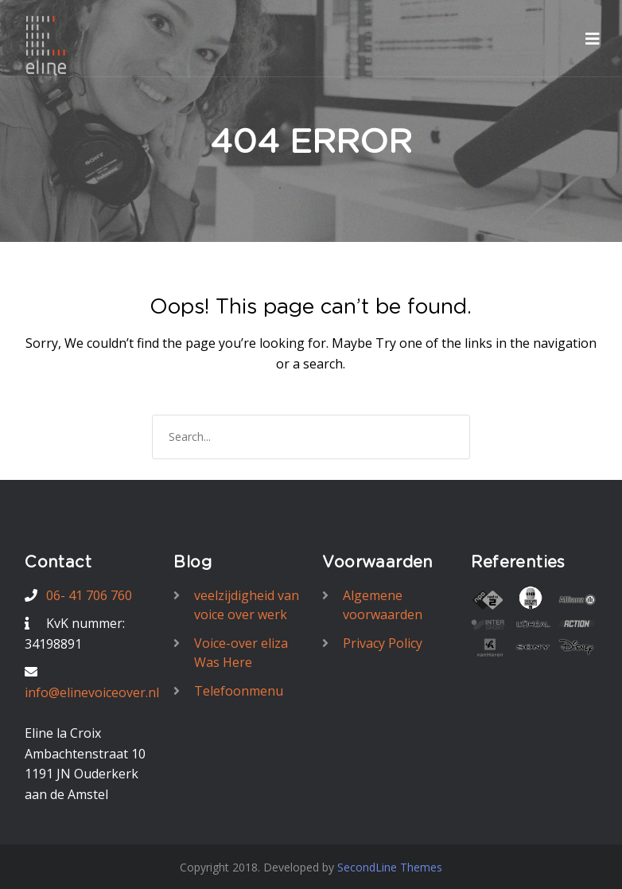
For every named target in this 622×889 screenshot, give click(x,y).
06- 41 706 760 (89, 595)
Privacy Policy (382, 643)
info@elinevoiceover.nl (92, 692)
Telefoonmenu (238, 691)
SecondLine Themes (389, 867)
